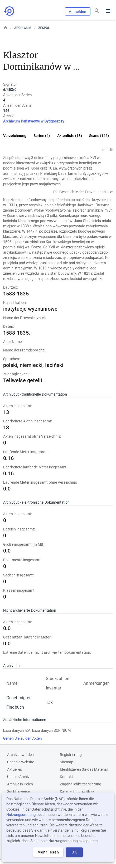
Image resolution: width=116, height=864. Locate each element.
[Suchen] (97, 10)
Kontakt (66, 777)
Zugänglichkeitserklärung (80, 784)
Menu (108, 11)
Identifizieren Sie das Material (84, 769)
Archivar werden (20, 755)
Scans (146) (99, 136)
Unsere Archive (19, 777)
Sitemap (66, 762)
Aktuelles (14, 769)
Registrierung (71, 755)
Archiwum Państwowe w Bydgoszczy (33, 121)
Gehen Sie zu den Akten (22, 738)
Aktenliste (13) (69, 136)
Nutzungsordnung (21, 814)
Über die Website (20, 762)
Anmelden (77, 11)
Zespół (44, 28)
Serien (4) (41, 136)
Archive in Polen (20, 784)
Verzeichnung (14, 136)
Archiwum (22, 28)
